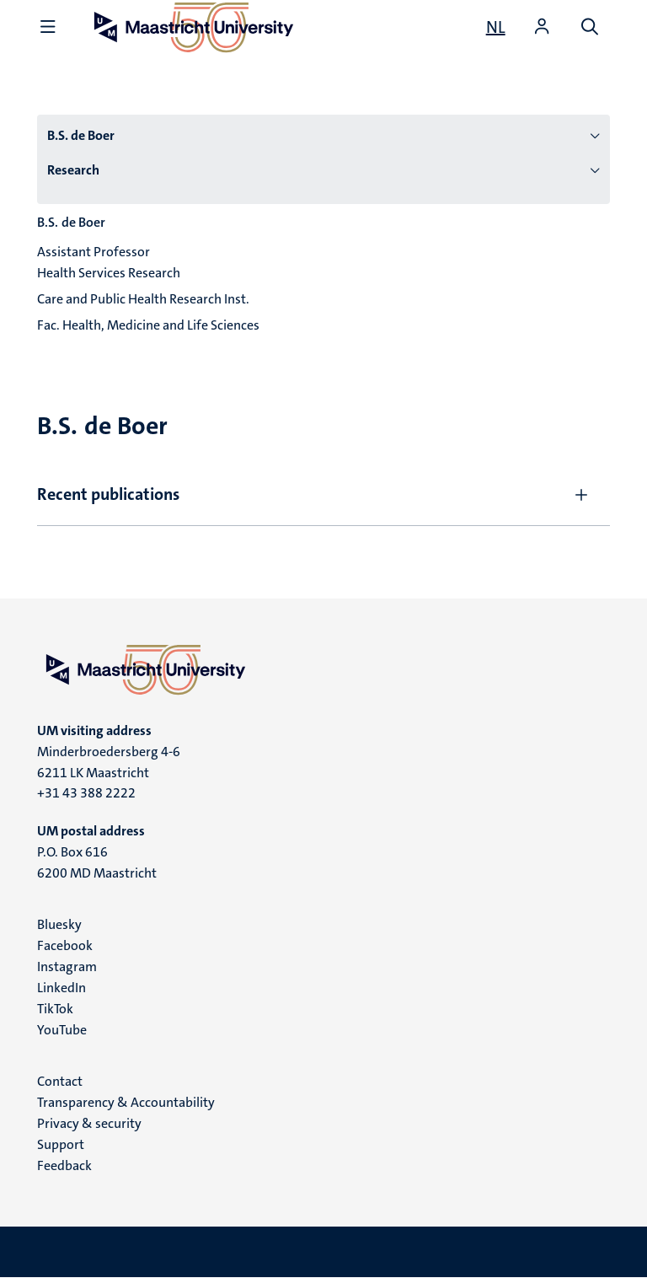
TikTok (55, 1009)
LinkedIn (61, 987)
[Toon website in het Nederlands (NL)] (496, 27)
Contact (60, 1081)
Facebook (65, 945)
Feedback (64, 1165)
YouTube (62, 1030)
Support (60, 1144)
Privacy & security (89, 1123)
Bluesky (59, 924)
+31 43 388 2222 (86, 793)
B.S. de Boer (81, 135)
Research (73, 170)
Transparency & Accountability (126, 1102)
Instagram (67, 966)
